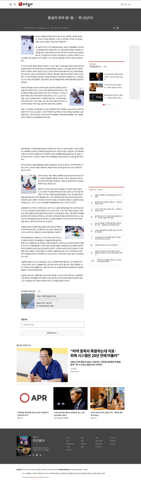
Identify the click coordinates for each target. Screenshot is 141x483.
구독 (39, 291)
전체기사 (69, 450)
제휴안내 (43, 470)
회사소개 (25, 470)
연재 (96, 438)
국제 (82, 441)
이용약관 (55, 470)
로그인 (129, 4)
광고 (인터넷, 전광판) (34, 470)
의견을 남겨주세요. (28, 325)
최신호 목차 (98, 441)
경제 (82, 438)
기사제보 (112, 438)
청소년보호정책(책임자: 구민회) (78, 470)
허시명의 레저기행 (28, 291)
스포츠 (68, 447)
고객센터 (49, 470)
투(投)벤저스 (95, 66)
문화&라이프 (70, 444)
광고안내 (112, 444)
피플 (82, 447)
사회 (67, 441)
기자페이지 (98, 447)
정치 (67, 438)
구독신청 (112, 441)
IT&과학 (83, 444)
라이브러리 (98, 444)
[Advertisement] (48, 132)
